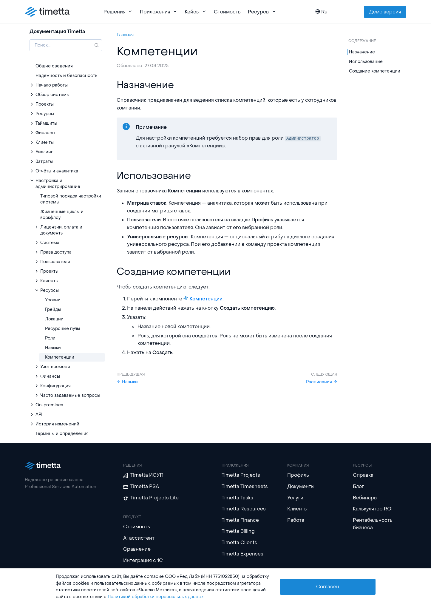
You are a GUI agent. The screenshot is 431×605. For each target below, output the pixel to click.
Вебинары (365, 498)
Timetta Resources (244, 509)
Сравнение (137, 549)
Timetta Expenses (242, 554)
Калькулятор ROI (373, 509)
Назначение (362, 52)
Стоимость (227, 12)
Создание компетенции (374, 71)
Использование (366, 61)
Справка (363, 475)
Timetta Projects (241, 475)
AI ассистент (139, 538)
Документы (300, 486)
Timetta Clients (239, 542)
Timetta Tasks (237, 498)
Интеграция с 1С (143, 560)
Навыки (127, 382)
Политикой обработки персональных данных (155, 597)
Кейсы (196, 12)
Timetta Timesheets (245, 486)
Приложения (158, 12)
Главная (125, 35)
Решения (118, 12)
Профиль (298, 475)
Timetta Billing (238, 531)
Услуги (295, 498)
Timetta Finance (240, 520)
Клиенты (297, 509)
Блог (358, 486)
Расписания (321, 382)
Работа (295, 520)
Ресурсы (262, 12)
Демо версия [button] (385, 12)
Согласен (327, 587)
